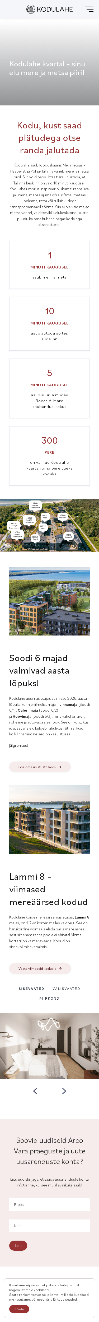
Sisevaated (31, 989)
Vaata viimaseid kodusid (37, 968)
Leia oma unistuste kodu (37, 766)
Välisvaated (66, 989)
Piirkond (49, 998)
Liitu (18, 1246)
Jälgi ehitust (18, 745)
